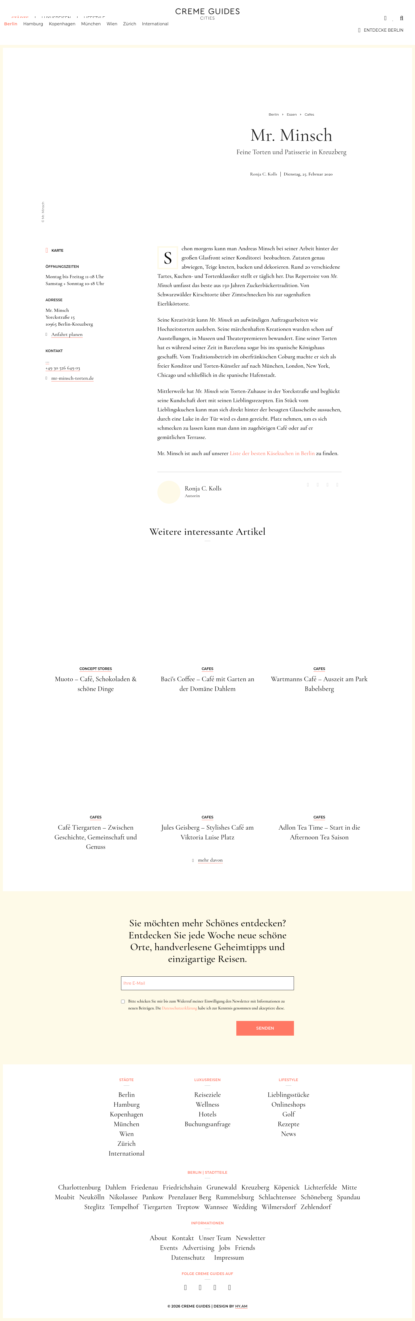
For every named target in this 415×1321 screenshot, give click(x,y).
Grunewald (222, 1187)
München (98, 30)
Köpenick (287, 1187)
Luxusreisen (56, 18)
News (288, 1134)
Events (169, 1248)
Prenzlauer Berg (189, 1197)
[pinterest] (215, 1289)
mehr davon (210, 860)
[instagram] (200, 1289)
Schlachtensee (277, 1197)
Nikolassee (123, 1197)
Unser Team (215, 1238)
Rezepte (288, 1124)
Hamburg (40, 30)
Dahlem (115, 1187)
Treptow (187, 1207)
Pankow (152, 1197)
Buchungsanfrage (207, 1124)
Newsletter (250, 1238)
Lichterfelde (320, 1187)
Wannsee (216, 1207)
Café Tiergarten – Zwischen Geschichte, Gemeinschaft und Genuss (95, 837)
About (158, 1238)
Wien (119, 30)
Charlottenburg (79, 1187)
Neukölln (92, 1197)
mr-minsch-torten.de (72, 378)
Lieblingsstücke (289, 1095)
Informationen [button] (207, 1223)
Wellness (207, 1104)
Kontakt (183, 1238)
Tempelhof (123, 1207)
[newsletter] (229, 1289)
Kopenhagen (69, 30)
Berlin (18, 30)
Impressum (229, 1257)
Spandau (348, 1197)
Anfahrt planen (67, 334)
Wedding (245, 1207)
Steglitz (94, 1207)
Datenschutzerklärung (179, 1008)
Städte (20, 18)
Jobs (224, 1248)
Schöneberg (316, 1197)
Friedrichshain (182, 1187)
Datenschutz (188, 1257)
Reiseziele (207, 1095)
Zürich (137, 30)
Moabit (65, 1197)
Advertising (198, 1248)
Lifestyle (94, 18)
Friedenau (144, 1187)
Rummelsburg (235, 1197)
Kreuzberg (255, 1187)
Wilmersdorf (279, 1207)
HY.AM (241, 1306)
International (163, 30)
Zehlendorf (316, 1207)
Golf (288, 1114)
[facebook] (185, 1289)
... (47, 361)
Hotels (207, 1114)
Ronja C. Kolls (263, 174)
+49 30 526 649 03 (63, 367)
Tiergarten (157, 1207)
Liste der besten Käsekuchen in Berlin (272, 453)
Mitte (349, 1187)
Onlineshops (288, 1104)
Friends (245, 1248)
